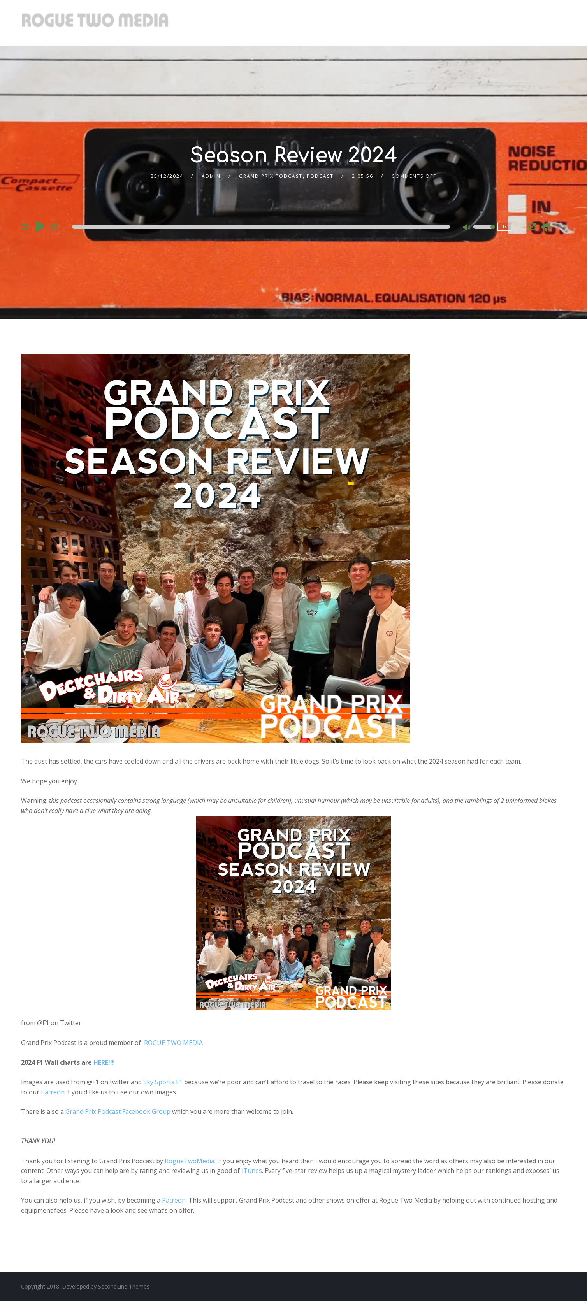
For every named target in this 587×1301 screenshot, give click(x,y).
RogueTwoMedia (189, 1161)
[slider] (261, 227)
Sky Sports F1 (163, 1082)
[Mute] (467, 228)
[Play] (40, 226)
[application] (262, 227)
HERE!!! (103, 1062)
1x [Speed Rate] (504, 227)
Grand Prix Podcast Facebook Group (117, 1111)
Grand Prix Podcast (270, 176)
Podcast (320, 176)
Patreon (53, 1092)
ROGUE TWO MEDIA (173, 1042)
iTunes (252, 1170)
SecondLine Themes (123, 1286)
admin (211, 176)
